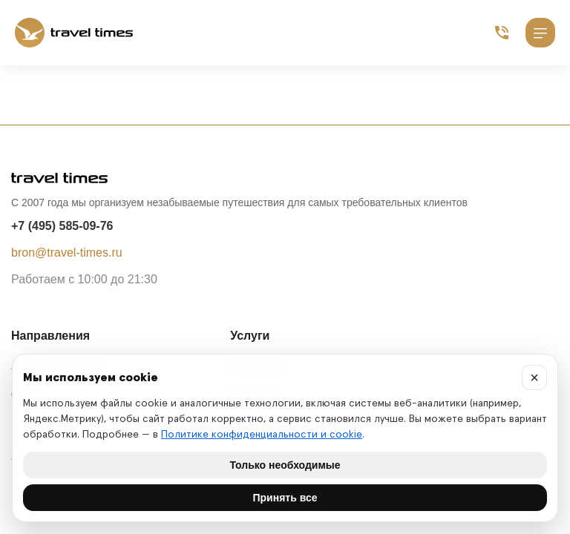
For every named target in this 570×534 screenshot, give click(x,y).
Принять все (284, 498)
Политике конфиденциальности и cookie (261, 434)
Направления (50, 335)
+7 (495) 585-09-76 (62, 226)
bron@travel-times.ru (66, 252)
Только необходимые (284, 465)
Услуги (249, 335)
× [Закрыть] (534, 377)
